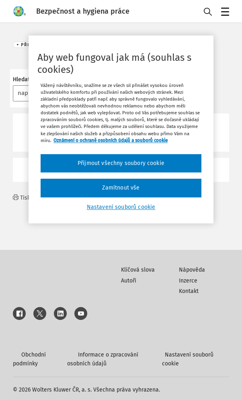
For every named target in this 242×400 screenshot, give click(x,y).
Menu (223, 12)
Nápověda (192, 269)
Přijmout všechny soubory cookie (121, 163)
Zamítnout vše (120, 188)
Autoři (128, 280)
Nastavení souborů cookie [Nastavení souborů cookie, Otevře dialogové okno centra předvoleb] (121, 207)
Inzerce (188, 280)
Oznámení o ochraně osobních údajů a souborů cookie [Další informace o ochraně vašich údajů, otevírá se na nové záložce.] (110, 140)
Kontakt (189, 291)
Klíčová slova (138, 269)
